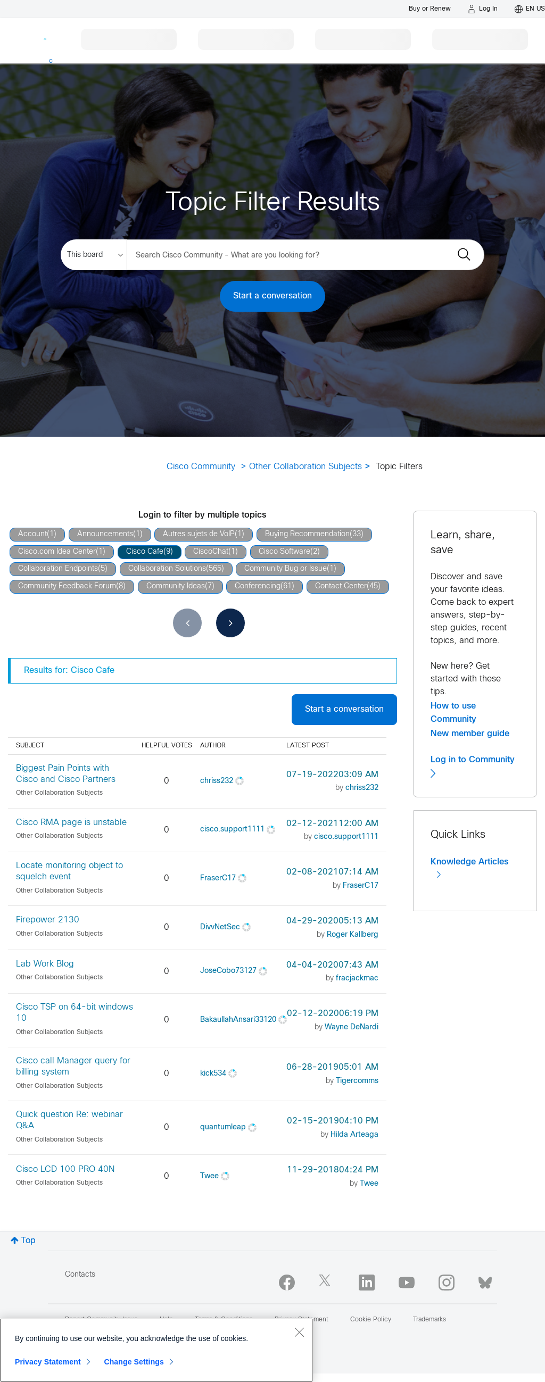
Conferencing (257, 586)
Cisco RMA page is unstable (71, 823)
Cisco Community (201, 467)
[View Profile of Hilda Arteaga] (354, 1134)
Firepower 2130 (47, 920)
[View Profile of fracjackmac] (357, 978)
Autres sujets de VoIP (199, 534)
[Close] (299, 1332)
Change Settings (134, 1362)
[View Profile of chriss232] (216, 781)
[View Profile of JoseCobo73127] (228, 971)
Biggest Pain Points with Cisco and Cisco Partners (65, 774)
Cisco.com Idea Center (57, 551)
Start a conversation (272, 296)
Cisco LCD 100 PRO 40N (65, 1169)
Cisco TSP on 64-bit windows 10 (74, 1012)
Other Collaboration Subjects (305, 467)
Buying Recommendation (307, 534)
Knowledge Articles (469, 868)
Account (32, 534)
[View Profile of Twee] (209, 1176)
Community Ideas (175, 586)
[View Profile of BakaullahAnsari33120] (238, 1020)
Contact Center (341, 586)
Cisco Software (284, 551)
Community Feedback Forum (67, 586)
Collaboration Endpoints (58, 568)
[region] (156, 1350)
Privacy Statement (48, 1362)
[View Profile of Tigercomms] (357, 1081)
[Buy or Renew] (430, 8)
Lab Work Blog (45, 964)
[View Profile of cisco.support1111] (232, 829)
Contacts (80, 1274)
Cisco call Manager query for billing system (73, 1066)
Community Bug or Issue (285, 568)
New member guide (470, 733)
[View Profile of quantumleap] (224, 1127)
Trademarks (429, 1320)
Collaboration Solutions (167, 568)
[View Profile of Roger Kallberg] (352, 934)
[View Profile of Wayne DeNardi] (351, 1027)
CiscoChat (210, 551)
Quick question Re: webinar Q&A (69, 1120)
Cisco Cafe (144, 551)
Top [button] (28, 1241)
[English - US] (530, 9)
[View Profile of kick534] (213, 1073)
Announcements (105, 534)
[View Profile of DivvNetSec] (220, 927)
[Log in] (483, 9)
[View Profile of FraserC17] (218, 878)
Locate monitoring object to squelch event (69, 871)
